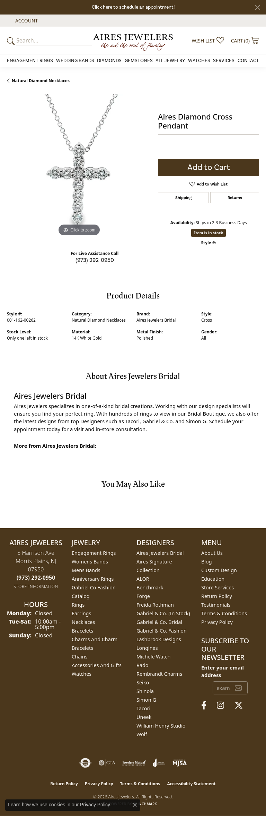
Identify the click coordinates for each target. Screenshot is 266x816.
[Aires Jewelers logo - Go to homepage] (133, 41)
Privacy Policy (217, 622)
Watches (199, 61)
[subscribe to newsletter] (238, 688)
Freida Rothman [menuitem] (155, 604)
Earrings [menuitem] (81, 613)
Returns (235, 197)
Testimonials (215, 604)
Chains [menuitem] (80, 656)
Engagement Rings (30, 61)
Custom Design (219, 570)
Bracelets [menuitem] (82, 630)
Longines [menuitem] (147, 648)
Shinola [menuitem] (145, 691)
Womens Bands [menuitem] (90, 561)
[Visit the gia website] (107, 763)
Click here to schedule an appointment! (133, 7)
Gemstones (139, 61)
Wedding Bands (75, 61)
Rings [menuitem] (78, 604)
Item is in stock (208, 232)
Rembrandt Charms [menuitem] (159, 674)
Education (212, 579)
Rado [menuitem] (142, 665)
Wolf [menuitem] (141, 734)
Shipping (183, 197)
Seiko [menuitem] (142, 682)
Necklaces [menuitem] (83, 622)
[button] (26, 21)
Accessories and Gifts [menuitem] (97, 665)
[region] (79, 166)
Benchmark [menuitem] (149, 587)
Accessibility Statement (191, 784)
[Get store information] (36, 586)
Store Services (217, 587)
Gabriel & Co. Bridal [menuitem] (159, 622)
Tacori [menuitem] (143, 708)
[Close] (257, 7)
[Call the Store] (36, 577)
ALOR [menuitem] (142, 579)
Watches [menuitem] (81, 674)
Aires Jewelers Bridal (156, 320)
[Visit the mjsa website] (179, 763)
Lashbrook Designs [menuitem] (158, 639)
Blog (206, 561)
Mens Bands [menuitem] (86, 570)
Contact (248, 61)
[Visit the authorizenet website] (85, 763)
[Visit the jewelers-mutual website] (134, 763)
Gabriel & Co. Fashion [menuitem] (161, 630)
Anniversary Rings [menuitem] (93, 579)
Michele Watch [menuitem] (153, 656)
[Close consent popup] (135, 805)
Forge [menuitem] (143, 596)
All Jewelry (170, 61)
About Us (212, 553)
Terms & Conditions (224, 613)
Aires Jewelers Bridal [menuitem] (160, 553)
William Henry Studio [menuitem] (160, 725)
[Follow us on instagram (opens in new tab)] (220, 705)
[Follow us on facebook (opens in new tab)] (204, 705)
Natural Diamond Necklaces (41, 81)
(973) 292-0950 (95, 260)
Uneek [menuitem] (143, 717)
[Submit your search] (12, 41)
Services (223, 61)
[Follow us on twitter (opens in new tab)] (238, 705)
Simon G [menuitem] (146, 699)
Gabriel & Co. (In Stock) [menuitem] (163, 613)
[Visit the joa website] (159, 763)
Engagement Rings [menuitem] (94, 553)
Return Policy (216, 596)
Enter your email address (222, 671)
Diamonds (109, 61)
